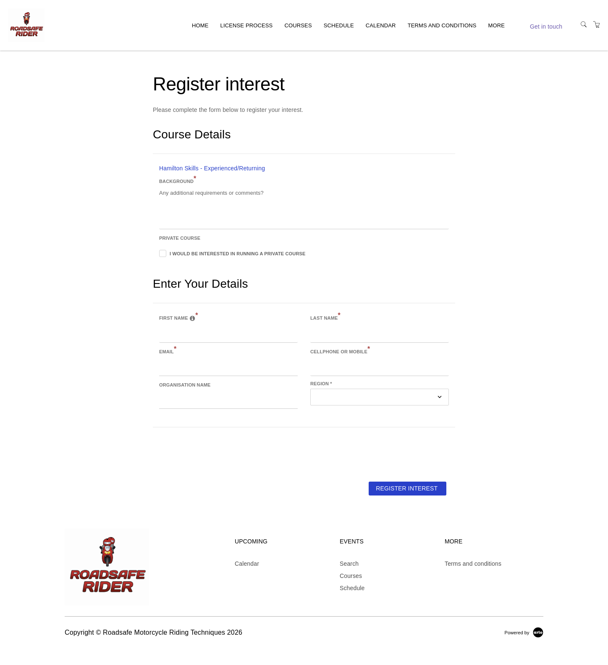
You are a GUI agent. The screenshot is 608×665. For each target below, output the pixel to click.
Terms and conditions (442, 25)
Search (349, 563)
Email (167, 350)
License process (246, 25)
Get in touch (546, 26)
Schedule (339, 25)
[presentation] (216, 453)
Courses (298, 25)
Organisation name (185, 384)
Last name (325, 317)
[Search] (583, 24)
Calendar (381, 25)
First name (178, 317)
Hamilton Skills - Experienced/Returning (212, 168)
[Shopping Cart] (596, 24)
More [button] (496, 25)
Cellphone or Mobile (340, 350)
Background (177, 180)
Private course (179, 238)
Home (200, 25)
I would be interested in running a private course (237, 253)
